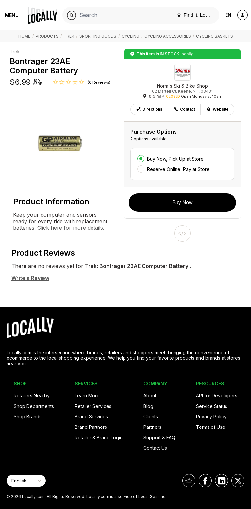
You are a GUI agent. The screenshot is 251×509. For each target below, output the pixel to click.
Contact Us (155, 448)
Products (47, 36)
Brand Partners (91, 427)
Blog (148, 406)
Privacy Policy (211, 416)
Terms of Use (210, 427)
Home (24, 36)
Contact (184, 109)
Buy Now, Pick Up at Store (175, 159)
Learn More (87, 395)
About (149, 395)
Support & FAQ (159, 437)
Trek (69, 36)
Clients (150, 416)
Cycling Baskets (214, 36)
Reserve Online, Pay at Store (178, 169)
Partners (152, 427)
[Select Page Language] (26, 481)
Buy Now (182, 202)
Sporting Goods (97, 36)
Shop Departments (34, 406)
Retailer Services (93, 406)
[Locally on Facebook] (205, 480)
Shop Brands (28, 416)
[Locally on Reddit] (188, 480)
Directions (149, 109)
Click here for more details (69, 228)
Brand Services (91, 416)
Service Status (211, 406)
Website (217, 109)
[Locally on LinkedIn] (221, 480)
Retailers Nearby (32, 395)
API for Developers (216, 395)
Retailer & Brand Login (99, 437)
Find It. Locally (196, 15)
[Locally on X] (237, 480)
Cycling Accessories (167, 36)
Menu (12, 15)
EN (228, 15)
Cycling (130, 36)
